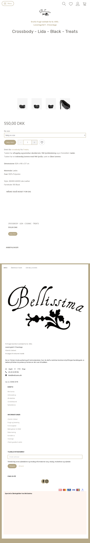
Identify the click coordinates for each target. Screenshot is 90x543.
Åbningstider (16, 268)
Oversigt (10, 439)
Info (5, 268)
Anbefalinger (12, 247)
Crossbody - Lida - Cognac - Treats (23, 224)
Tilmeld (12, 466)
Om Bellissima (31, 268)
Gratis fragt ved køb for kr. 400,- (45, 22)
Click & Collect (12, 419)
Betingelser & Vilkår (14, 429)
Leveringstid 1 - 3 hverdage (45, 25)
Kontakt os (11, 435)
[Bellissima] (45, 12)
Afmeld (21, 466)
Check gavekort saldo (15, 442)
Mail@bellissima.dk (15, 375)
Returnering (12, 432)
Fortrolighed (12, 426)
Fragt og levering (13, 422)
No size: (7, 131)
